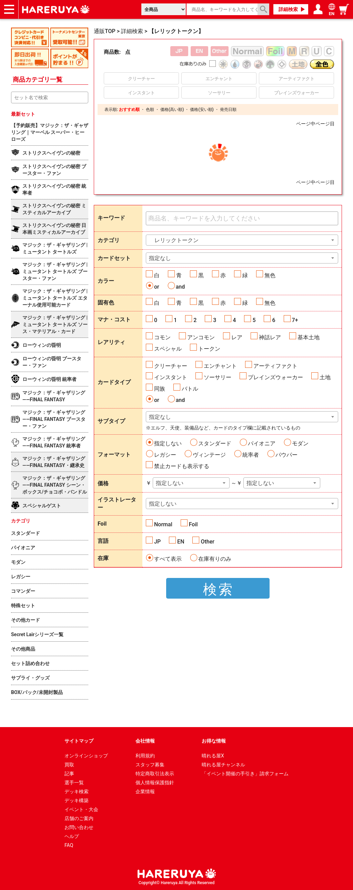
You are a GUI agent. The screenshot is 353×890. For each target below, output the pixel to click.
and (180, 286)
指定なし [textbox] (160, 258)
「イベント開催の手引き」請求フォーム (245, 773)
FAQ (68, 845)
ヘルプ (71, 836)
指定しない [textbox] (169, 483)
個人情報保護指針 (154, 782)
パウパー (286, 455)
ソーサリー (217, 377)
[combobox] (242, 240)
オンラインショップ (86, 755)
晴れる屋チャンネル (223, 764)
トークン (209, 348)
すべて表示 (168, 559)
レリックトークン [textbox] (174, 240)
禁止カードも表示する (181, 466)
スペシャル (168, 348)
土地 (325, 377)
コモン (162, 337)
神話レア (270, 337)
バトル (190, 388)
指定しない (168, 443)
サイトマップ (78, 741)
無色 (269, 275)
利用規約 (145, 755)
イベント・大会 (81, 809)
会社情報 (145, 741)
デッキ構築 (76, 800)
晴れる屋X (213, 755)
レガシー (165, 455)
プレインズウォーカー (275, 377)
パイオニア (261, 443)
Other (207, 541)
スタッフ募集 (149, 764)
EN (180, 541)
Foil (193, 524)
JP (157, 541)
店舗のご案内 (78, 818)
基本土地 (308, 337)
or (156, 286)
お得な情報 (214, 741)
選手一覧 (74, 782)
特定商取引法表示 (154, 773)
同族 (159, 388)
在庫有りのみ (214, 559)
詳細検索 (288, 9)
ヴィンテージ (209, 455)
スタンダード (214, 443)
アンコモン (201, 337)
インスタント (170, 377)
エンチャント (220, 366)
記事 (69, 773)
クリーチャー (170, 366)
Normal (163, 524)
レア (236, 337)
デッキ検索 (76, 791)
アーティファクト (275, 366)
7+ (295, 320)
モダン (300, 443)
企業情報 (145, 791)
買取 (69, 764)
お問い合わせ (78, 827)
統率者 (250, 455)
